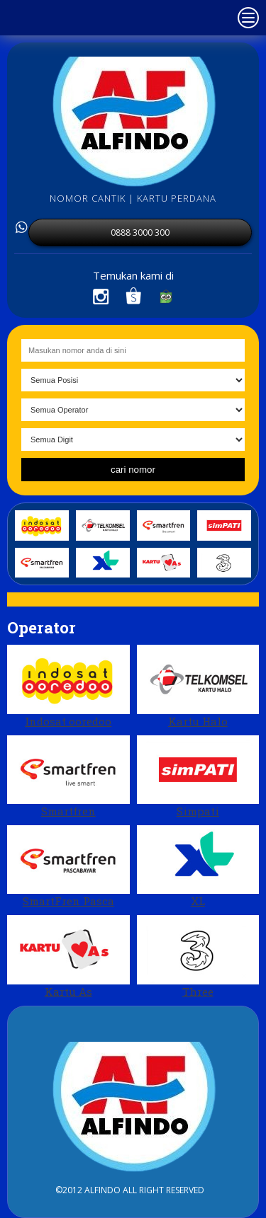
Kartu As (68, 956)
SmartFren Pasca (68, 866)
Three (198, 956)
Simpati (198, 776)
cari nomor (133, 469)
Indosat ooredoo (68, 686)
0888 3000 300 (140, 232)
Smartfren (68, 776)
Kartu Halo (198, 686)
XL (198, 866)
